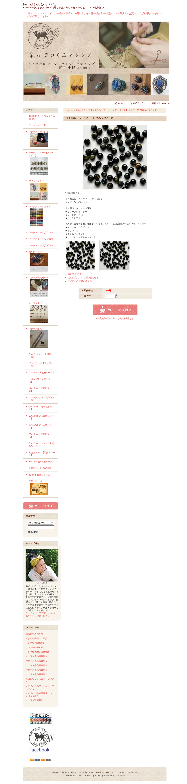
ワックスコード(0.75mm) (41, 232)
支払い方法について (85, 772)
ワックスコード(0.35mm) (41, 245)
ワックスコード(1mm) (42, 216)
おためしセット (42, 261)
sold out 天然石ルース (39, 475)
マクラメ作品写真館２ (36, 661)
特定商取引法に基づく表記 (63, 772)
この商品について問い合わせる (83, 277)
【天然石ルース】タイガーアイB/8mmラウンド (133, 110)
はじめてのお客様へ (35, 634)
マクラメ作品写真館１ (36, 656)
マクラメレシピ (42, 191)
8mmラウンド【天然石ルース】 (92, 110)
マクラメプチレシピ (42, 139)
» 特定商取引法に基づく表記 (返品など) (115, 318)
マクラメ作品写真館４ (36, 670)
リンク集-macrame (35, 643)
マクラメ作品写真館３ (36, 665)
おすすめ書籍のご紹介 (36, 638)
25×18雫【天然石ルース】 (42, 461)
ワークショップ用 (37, 125)
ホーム (70, 110)
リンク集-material (34, 647)
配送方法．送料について (106, 772)
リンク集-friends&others (37, 652)
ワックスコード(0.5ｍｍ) (41, 239)
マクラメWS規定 (34, 700)
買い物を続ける (75, 274)
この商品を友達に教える (80, 281)
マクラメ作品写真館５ (36, 674)
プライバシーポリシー (128, 772)
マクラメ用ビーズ (42, 313)
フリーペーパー (42, 488)
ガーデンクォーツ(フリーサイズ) (42, 163)
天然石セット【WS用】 (40, 468)
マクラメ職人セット (42, 287)
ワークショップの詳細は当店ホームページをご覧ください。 (42, 614)
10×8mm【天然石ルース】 (42, 372)
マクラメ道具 (42, 338)
